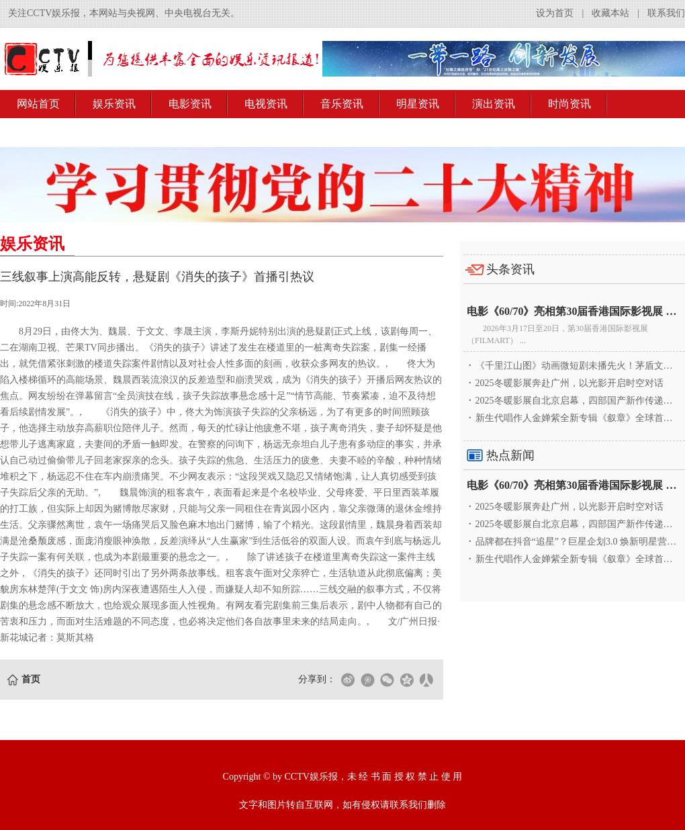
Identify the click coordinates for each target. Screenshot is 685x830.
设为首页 (555, 13)
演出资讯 (493, 103)
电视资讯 (265, 103)
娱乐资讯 (114, 103)
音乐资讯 (341, 103)
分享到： (317, 679)
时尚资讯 (569, 103)
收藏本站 (610, 13)
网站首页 (38, 103)
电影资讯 (190, 103)
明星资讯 (417, 103)
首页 (30, 679)
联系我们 (666, 13)
